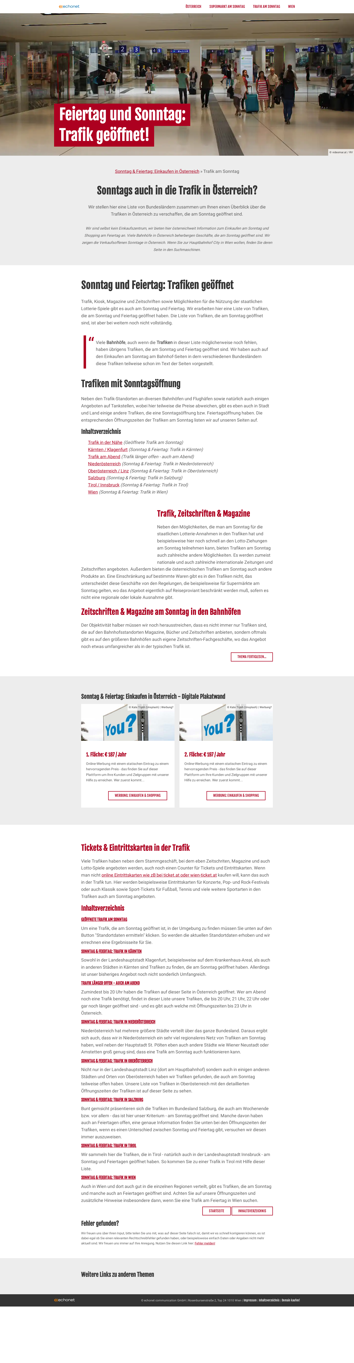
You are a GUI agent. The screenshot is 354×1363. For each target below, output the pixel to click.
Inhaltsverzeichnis (252, 1211)
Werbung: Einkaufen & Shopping (138, 795)
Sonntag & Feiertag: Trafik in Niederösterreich (118, 1021)
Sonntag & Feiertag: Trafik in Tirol (108, 1145)
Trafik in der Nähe (105, 442)
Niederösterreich (104, 463)
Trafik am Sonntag (266, 6)
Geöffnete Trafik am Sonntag (104, 919)
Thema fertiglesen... (251, 657)
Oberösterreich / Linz (108, 470)
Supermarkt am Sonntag (227, 6)
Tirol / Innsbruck (103, 484)
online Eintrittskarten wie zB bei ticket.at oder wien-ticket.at (159, 875)
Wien (291, 6)
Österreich (193, 6)
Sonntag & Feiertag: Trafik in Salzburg (112, 1099)
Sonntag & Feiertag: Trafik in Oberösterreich (117, 1061)
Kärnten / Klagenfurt (108, 449)
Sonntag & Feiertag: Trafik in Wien (108, 1177)
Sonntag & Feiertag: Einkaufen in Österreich (157, 171)
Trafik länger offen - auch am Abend (110, 983)
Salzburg (96, 477)
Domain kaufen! (291, 1300)
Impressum (250, 1300)
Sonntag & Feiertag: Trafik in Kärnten (111, 951)
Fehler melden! (205, 1243)
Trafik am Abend (104, 456)
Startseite (216, 1211)
